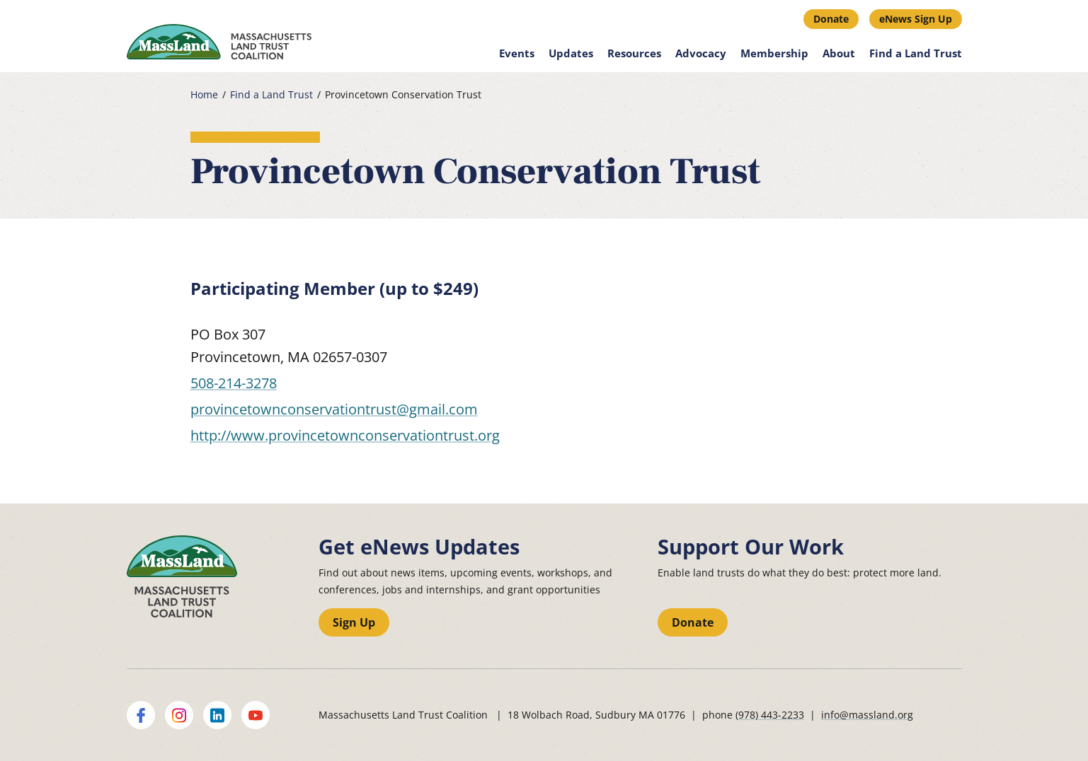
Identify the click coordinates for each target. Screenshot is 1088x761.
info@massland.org (867, 714)
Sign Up (354, 622)
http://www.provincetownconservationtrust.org (345, 435)
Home (204, 95)
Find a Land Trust (915, 53)
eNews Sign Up (915, 18)
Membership (774, 53)
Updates (571, 53)
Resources (634, 53)
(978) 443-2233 (769, 714)
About (839, 53)
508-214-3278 (233, 383)
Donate (831, 18)
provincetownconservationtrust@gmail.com (334, 409)
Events (516, 53)
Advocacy (700, 53)
